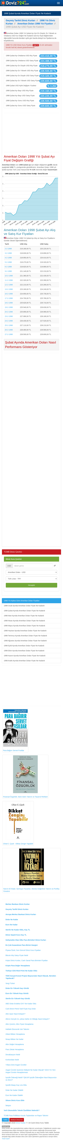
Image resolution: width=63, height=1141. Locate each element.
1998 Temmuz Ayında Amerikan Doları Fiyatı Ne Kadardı (25, 636)
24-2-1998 (9, 321)
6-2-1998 (8, 267)
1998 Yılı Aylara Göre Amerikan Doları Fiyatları (22, 601)
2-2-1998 (8, 249)
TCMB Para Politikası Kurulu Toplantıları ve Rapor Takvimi (26, 1116)
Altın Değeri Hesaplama (15, 1044)
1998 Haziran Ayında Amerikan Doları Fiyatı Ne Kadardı (25, 631)
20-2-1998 (9, 312)
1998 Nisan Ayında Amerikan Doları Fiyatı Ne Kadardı (24, 621)
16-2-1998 (9, 294)
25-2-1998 (9, 325)
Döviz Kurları (21, 1123)
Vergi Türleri (10, 983)
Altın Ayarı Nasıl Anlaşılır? (15, 1014)
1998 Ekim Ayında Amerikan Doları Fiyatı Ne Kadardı (24, 651)
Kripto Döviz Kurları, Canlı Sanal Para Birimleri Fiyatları (27, 960)
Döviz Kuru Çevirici (14, 559)
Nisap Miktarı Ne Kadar (14, 1039)
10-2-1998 (9, 276)
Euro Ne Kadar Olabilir (14, 1095)
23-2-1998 (9, 316)
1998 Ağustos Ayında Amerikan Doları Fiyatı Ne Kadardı (25, 641)
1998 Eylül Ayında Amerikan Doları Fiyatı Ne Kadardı (24, 646)
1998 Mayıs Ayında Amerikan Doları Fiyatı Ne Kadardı (24, 626)
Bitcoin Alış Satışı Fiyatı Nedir (17, 955)
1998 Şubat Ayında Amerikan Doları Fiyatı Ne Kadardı (24, 611)
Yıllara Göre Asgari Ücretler (16, 1065)
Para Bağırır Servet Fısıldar (15, 730)
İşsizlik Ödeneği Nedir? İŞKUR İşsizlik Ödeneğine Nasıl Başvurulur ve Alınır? (31, 1079)
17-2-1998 (9, 298)
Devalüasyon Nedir (13, 1055)
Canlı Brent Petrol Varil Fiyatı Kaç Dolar (21, 1009)
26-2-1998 (9, 330)
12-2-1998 (9, 285)
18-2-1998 (9, 303)
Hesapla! (31, 585)
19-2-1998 (9, 307)
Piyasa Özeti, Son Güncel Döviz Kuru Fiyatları (23, 950)
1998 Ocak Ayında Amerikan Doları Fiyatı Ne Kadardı (24, 606)
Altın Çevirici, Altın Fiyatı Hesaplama (19, 1024)
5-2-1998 (8, 262)
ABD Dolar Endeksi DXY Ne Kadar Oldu (21, 1004)
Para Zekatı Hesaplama (15, 1049)
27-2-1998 (9, 334)
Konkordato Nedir (12, 1060)
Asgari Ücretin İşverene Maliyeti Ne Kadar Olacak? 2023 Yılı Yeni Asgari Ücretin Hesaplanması (30, 1071)
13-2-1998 (9, 289)
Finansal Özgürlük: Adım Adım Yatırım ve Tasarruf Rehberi (25, 776)
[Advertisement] (31, 133)
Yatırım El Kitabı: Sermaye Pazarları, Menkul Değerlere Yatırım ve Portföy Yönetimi (31, 870)
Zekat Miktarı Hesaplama (15, 1034)
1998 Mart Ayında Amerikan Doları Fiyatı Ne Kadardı (24, 616)
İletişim (8, 1106)
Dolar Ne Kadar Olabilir (14, 1090)
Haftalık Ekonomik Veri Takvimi (17, 1029)
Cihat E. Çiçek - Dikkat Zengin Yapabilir (18, 823)
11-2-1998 (9, 280)
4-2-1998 (8, 258)
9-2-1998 (8, 271)
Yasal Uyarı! (6, 1139)
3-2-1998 (8, 253)
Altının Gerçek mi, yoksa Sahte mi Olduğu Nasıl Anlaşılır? (28, 1019)
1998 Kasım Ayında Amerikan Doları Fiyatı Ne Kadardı (24, 656)
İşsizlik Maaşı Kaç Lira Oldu (16, 1085)
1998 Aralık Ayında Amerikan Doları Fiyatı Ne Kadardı (24, 661)
